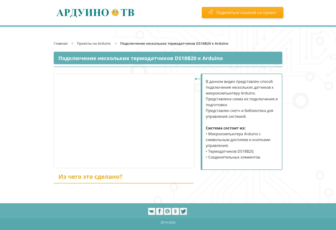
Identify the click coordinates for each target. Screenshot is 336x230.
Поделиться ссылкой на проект (242, 12)
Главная (60, 43)
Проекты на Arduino (94, 43)
